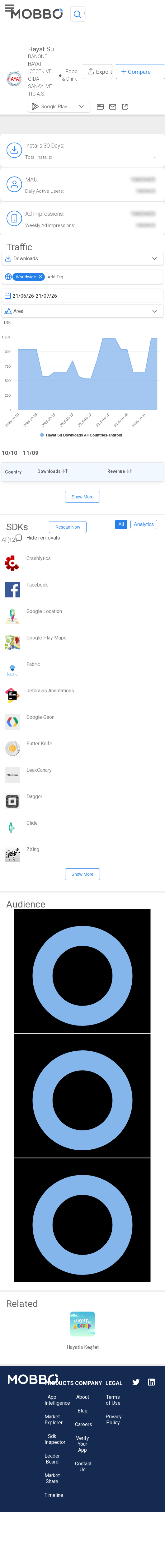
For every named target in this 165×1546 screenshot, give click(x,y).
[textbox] (82, 296)
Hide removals (38, 538)
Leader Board (52, 1459)
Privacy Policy (114, 1420)
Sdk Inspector (55, 1439)
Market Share (52, 1478)
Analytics (144, 524)
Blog (82, 1411)
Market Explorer (54, 1420)
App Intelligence (57, 1400)
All (121, 524)
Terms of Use (113, 1400)
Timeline (54, 1495)
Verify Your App (82, 1444)
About (82, 1397)
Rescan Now (67, 527)
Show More (83, 496)
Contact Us (83, 1467)
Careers (83, 1424)
